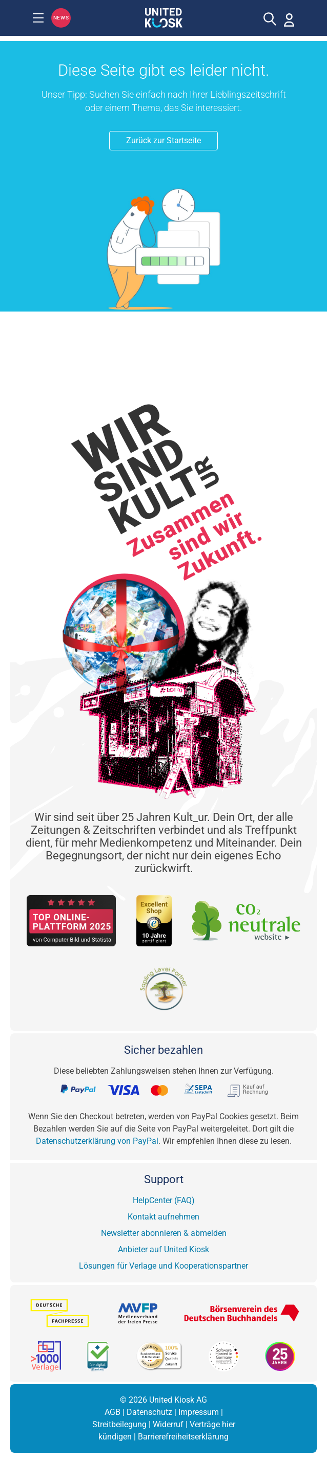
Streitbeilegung (119, 1424)
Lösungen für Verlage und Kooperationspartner (163, 1266)
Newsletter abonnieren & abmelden (164, 1233)
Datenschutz (149, 1412)
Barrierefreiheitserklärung (183, 1437)
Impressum (198, 1412)
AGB (112, 1412)
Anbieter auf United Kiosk (163, 1249)
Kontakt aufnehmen (163, 1217)
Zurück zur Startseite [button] (163, 140)
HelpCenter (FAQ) (164, 1200)
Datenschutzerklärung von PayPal (97, 1141)
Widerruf (168, 1424)
